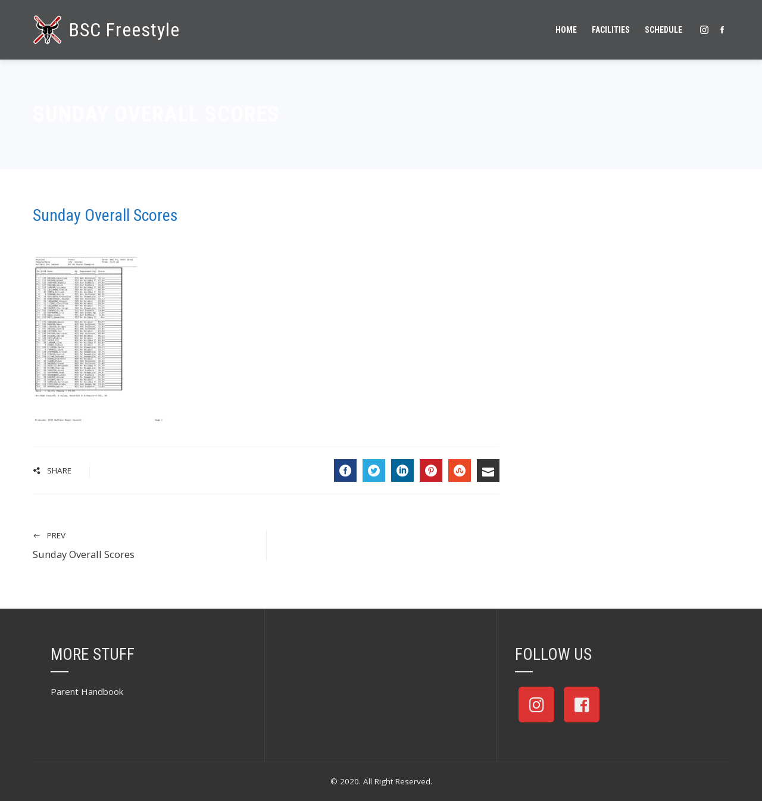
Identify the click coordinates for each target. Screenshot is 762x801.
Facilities (611, 30)
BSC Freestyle (124, 29)
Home (566, 30)
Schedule (663, 30)
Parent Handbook (87, 691)
